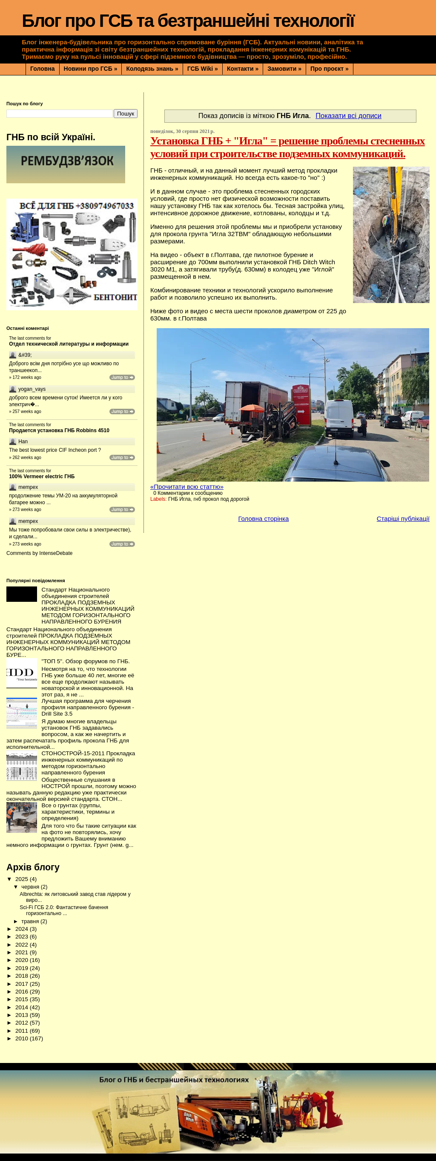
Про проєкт (329, 68)
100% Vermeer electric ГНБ (42, 476)
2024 (22, 929)
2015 (22, 999)
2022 (22, 945)
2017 (22, 984)
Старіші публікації (403, 518)
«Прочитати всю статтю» (187, 486)
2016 (22, 991)
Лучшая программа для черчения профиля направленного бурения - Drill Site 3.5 (87, 707)
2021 (22, 952)
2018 (22, 976)
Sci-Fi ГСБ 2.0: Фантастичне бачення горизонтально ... (64, 910)
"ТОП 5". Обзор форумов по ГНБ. (85, 661)
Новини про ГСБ (91, 68)
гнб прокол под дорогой (221, 499)
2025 (22, 879)
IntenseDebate (55, 553)
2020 (22, 960)
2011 (22, 1031)
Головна (42, 68)
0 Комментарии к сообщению (188, 493)
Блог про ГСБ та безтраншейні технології (188, 21)
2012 (22, 1022)
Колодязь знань (152, 68)
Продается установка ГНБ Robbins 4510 (59, 430)
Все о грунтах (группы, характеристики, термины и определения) (78, 811)
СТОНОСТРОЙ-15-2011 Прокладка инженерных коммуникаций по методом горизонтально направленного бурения (88, 763)
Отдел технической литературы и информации (69, 344)
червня (30, 887)
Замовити (284, 68)
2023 (22, 936)
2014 (22, 1007)
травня (30, 921)
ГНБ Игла (179, 499)
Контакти (242, 68)
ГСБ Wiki (202, 68)
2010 (22, 1038)
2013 (22, 1015)
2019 (22, 968)
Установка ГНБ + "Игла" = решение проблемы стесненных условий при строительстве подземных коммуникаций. (287, 147)
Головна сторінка (263, 518)
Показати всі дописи (349, 115)
